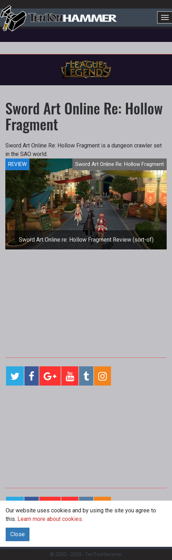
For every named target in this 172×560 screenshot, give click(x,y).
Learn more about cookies (49, 519)
